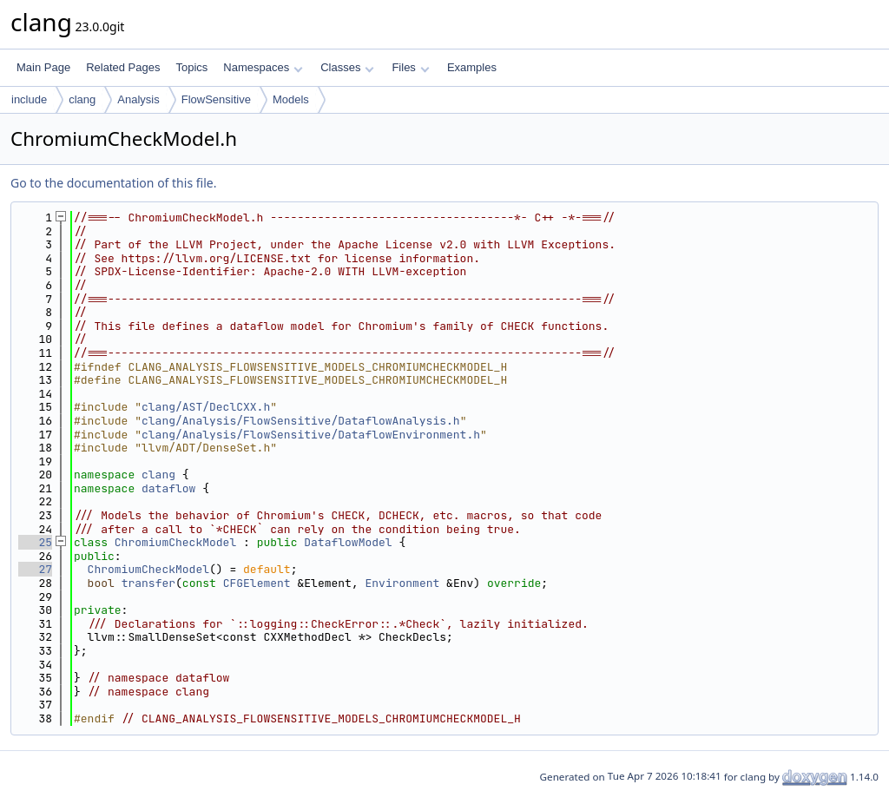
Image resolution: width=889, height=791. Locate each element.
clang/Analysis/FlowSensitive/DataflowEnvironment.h (311, 434)
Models (291, 99)
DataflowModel (348, 542)
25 (35, 542)
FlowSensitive (216, 99)
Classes (347, 67)
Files (410, 67)
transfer (148, 583)
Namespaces (262, 67)
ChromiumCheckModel (175, 542)
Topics (191, 67)
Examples (472, 67)
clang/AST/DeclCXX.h (206, 406)
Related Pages (123, 67)
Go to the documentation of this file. (113, 183)
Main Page (43, 67)
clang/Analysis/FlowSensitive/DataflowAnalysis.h (301, 420)
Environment (402, 583)
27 (35, 569)
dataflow (168, 488)
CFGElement (257, 583)
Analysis (138, 99)
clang (82, 99)
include (29, 99)
